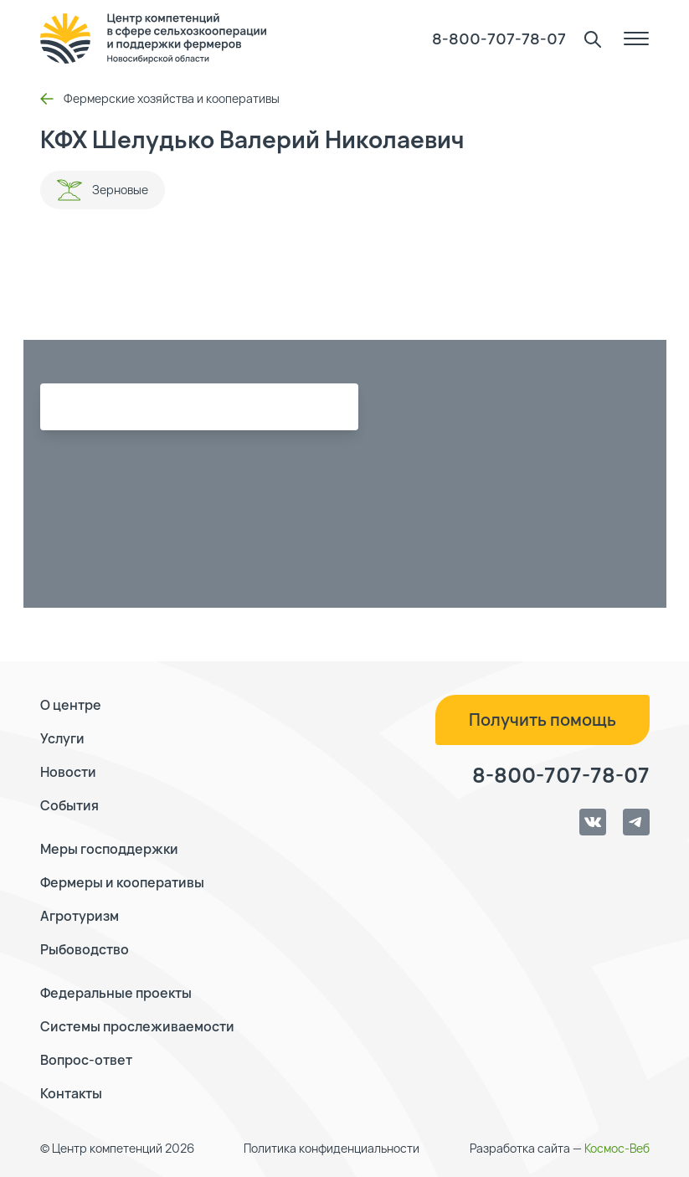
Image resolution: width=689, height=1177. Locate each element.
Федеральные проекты (116, 993)
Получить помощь (542, 719)
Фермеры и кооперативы (122, 882)
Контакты (71, 1093)
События (69, 805)
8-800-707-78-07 (499, 38)
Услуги (62, 738)
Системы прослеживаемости (137, 1026)
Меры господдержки (109, 849)
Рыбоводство (84, 949)
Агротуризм (79, 916)
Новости (68, 772)
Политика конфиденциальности (331, 1148)
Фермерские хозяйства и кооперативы (160, 98)
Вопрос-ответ (86, 1060)
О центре (70, 705)
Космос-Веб (617, 1148)
